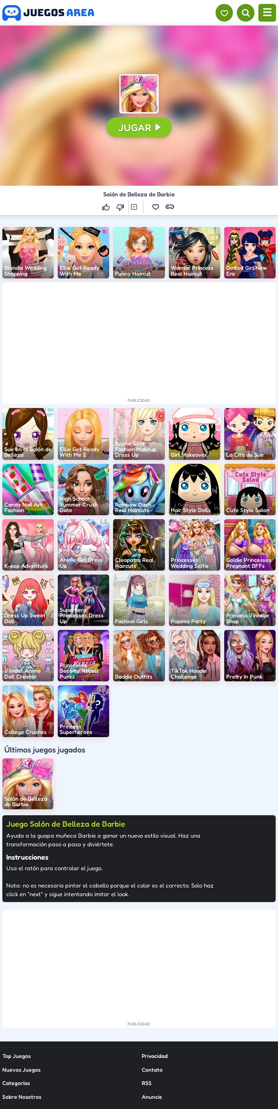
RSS (147, 1008)
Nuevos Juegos (21, 995)
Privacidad (155, 981)
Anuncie (152, 1022)
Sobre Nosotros (21, 1022)
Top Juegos (16, 981)
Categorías (16, 1008)
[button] (139, 93)
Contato (152, 995)
